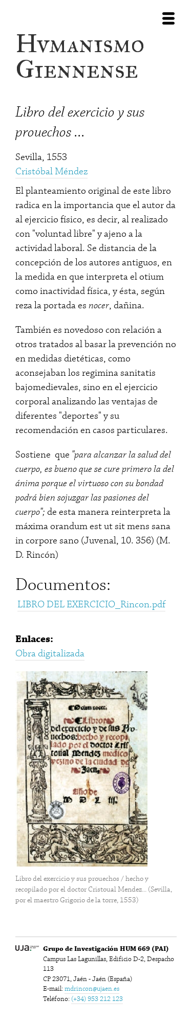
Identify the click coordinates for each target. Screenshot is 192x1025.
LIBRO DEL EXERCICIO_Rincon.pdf (91, 604)
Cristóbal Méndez (51, 171)
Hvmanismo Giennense (79, 56)
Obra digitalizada (49, 653)
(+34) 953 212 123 (97, 999)
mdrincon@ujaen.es (92, 988)
